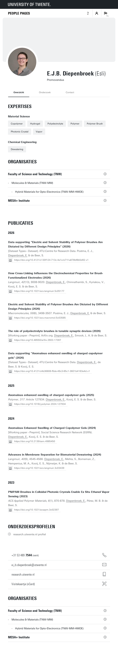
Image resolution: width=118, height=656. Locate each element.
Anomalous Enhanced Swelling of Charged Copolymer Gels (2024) (52, 428)
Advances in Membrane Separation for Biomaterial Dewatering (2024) (54, 454)
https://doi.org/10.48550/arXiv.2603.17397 (37, 340)
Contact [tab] (70, 92)
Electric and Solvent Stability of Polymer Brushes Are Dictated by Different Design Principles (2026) (58, 306)
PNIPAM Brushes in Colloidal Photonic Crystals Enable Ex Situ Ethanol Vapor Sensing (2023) (58, 494)
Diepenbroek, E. (17, 255)
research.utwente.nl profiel (29, 534)
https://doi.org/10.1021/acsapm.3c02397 (36, 509)
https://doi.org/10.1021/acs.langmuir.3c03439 (39, 468)
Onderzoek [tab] (45, 92)
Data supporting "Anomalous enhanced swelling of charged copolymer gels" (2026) (55, 355)
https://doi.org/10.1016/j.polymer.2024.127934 (40, 404)
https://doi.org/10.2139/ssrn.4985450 (34, 441)
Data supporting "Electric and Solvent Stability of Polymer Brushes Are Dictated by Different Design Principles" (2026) (55, 244)
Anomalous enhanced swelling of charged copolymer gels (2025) (51, 395)
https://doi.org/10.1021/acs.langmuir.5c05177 (39, 291)
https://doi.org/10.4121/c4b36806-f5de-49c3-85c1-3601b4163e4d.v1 (52, 371)
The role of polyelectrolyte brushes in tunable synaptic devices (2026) (54, 331)
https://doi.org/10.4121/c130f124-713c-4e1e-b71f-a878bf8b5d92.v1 (51, 260)
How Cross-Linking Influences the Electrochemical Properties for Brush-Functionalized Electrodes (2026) (55, 275)
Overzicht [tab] (18, 92)
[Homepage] (19, 13)
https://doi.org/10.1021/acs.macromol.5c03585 (40, 317)
